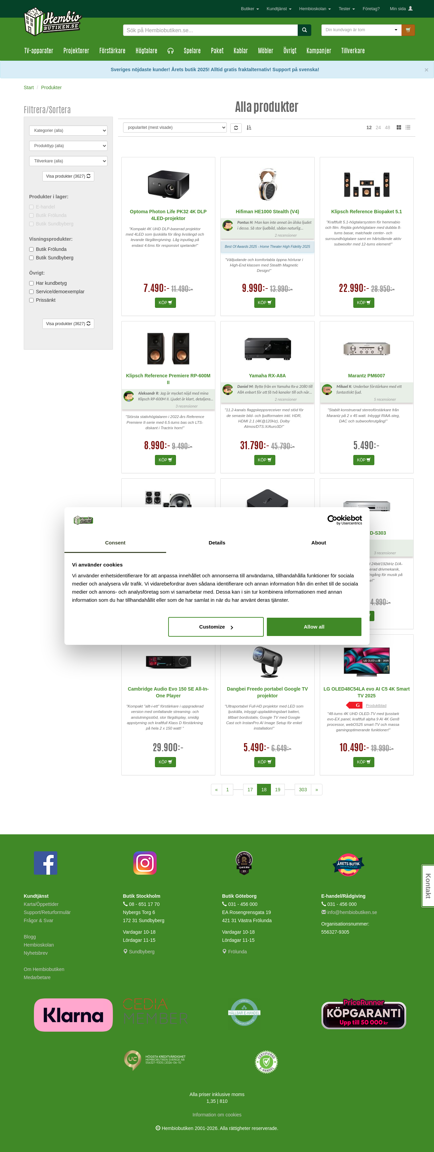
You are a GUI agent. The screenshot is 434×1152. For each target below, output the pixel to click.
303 (303, 789)
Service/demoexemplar (60, 291)
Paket (217, 51)
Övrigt (289, 51)
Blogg (30, 936)
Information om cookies (217, 1114)
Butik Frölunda (51, 249)
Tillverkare (353, 51)
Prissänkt (46, 300)
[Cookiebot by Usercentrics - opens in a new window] (332, 520)
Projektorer (76, 51)
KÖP (165, 302)
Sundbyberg (139, 951)
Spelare (192, 51)
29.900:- (168, 748)
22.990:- (354, 289)
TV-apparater (38, 51)
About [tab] (318, 542)
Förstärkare (112, 51)
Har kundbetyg (51, 283)
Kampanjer (319, 51)
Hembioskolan (315, 8)
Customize (216, 627)
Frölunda (234, 951)
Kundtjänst (279, 8)
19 (277, 789)
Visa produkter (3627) (68, 176)
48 (387, 127)
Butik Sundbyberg (55, 257)
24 (378, 127)
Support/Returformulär (47, 912)
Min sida (401, 8)
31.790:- (255, 446)
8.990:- (157, 446)
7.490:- (156, 289)
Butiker (250, 8)
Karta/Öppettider (41, 904)
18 (266, 789)
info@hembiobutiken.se (349, 912)
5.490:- (366, 446)
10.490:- (355, 748)
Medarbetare (37, 977)
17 (250, 789)
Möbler (265, 51)
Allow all (314, 627)
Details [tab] (217, 542)
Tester (347, 8)
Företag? (371, 8)
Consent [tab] (115, 542)
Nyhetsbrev (36, 953)
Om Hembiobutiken (44, 969)
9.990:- (255, 289)
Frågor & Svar (38, 920)
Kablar (241, 51)
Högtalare (146, 51)
